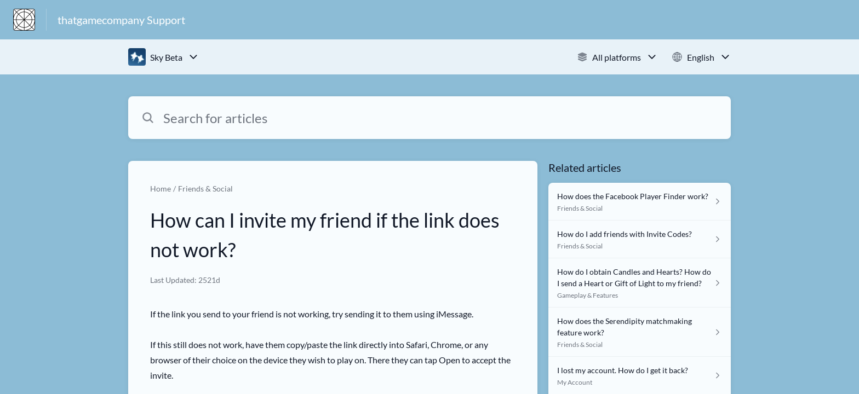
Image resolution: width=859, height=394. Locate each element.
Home (160, 188)
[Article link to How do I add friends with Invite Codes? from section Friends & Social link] (639, 239)
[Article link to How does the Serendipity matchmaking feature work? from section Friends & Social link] (639, 332)
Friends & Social (205, 188)
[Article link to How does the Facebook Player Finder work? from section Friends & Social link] (639, 202)
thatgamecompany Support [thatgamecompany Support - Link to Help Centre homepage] (121, 19)
